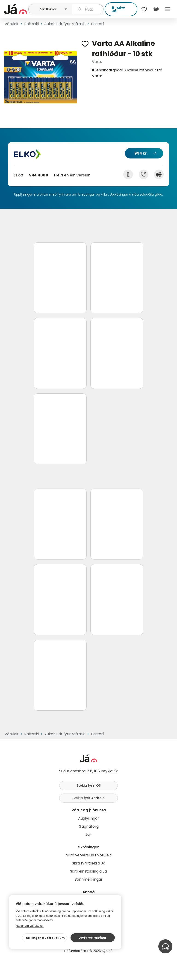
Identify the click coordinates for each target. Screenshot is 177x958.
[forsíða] (15, 9)
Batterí (97, 23)
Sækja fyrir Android (88, 798)
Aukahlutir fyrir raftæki (65, 23)
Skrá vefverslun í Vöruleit (88, 855)
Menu (168, 9)
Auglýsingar (88, 818)
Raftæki (31, 23)
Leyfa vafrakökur (92, 938)
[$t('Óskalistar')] (144, 9)
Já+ (88, 834)
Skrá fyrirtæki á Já (88, 863)
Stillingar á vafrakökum (45, 938)
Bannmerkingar (88, 879)
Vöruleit (12, 23)
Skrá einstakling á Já (88, 871)
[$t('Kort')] (156, 9)
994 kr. (141, 153)
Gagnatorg (89, 826)
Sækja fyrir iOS (89, 785)
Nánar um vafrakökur (30, 925)
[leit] (87, 9)
